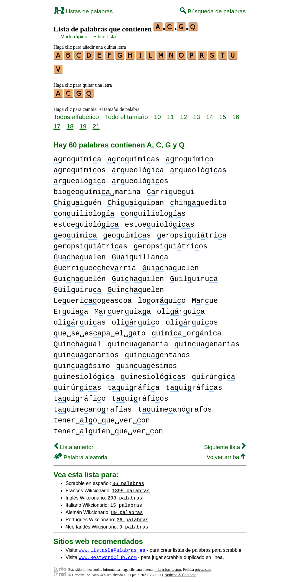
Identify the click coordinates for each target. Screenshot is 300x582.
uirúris (77, 385)
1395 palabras (131, 487)
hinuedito (198, 200)
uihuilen (138, 276)
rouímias (133, 157)
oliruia (181, 309)
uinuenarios (86, 352)
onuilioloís (153, 211)
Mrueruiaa (122, 309)
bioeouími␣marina (97, 189)
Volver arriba (226, 454)
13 (196, 114)
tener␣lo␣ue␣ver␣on (101, 418)
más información (167, 567)
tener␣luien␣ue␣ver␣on (108, 429)
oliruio (136, 320)
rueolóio (79, 178)
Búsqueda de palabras (213, 11)
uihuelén (79, 276)
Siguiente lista (225, 444)
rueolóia (138, 168)
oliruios (192, 320)
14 (209, 114)
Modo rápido (73, 36)
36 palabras (128, 480)
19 (82, 123)
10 (157, 114)
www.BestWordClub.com (108, 554)
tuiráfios (140, 396)
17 (56, 123)
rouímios (79, 168)
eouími (75, 233)
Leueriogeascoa (92, 298)
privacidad (203, 567)
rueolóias (198, 168)
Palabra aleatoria (80, 454)
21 (95, 123)
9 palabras (133, 524)
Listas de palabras (83, 11)
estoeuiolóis (159, 222)
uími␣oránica (186, 331)
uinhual (77, 342)
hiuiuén (77, 200)
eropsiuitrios (171, 244)
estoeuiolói (86, 222)
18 (69, 123)
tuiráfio (79, 396)
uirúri (213, 374)
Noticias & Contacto (180, 572)
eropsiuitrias (90, 244)
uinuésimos (146, 363)
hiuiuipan (135, 200)
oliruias (79, 320)
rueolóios (140, 178)
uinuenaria (137, 342)
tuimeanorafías (92, 407)
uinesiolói (84, 374)
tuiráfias (194, 385)
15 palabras (126, 502)
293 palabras (125, 495)
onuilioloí (84, 211)
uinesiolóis (153, 374)
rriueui (171, 189)
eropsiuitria (192, 233)
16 (235, 114)
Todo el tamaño (126, 114)
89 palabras (127, 509)
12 (183, 114)
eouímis (127, 233)
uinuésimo (81, 363)
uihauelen (170, 265)
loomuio (161, 298)
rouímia (77, 157)
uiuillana (140, 255)
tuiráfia (133, 385)
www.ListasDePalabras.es (112, 547)
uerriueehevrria (94, 265)
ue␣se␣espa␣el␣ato (99, 331)
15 (222, 114)
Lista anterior (73, 444)
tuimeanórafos (175, 407)
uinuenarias (207, 342)
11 (170, 114)
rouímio (189, 157)
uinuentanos (157, 352)
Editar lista (104, 36)
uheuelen (79, 255)
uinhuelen (135, 287)
